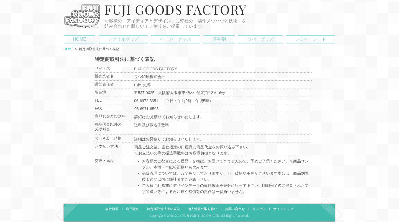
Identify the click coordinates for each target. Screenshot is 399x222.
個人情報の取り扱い (203, 209)
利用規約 (132, 209)
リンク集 (259, 209)
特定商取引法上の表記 (163, 209)
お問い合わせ (235, 209)
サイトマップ (283, 209)
